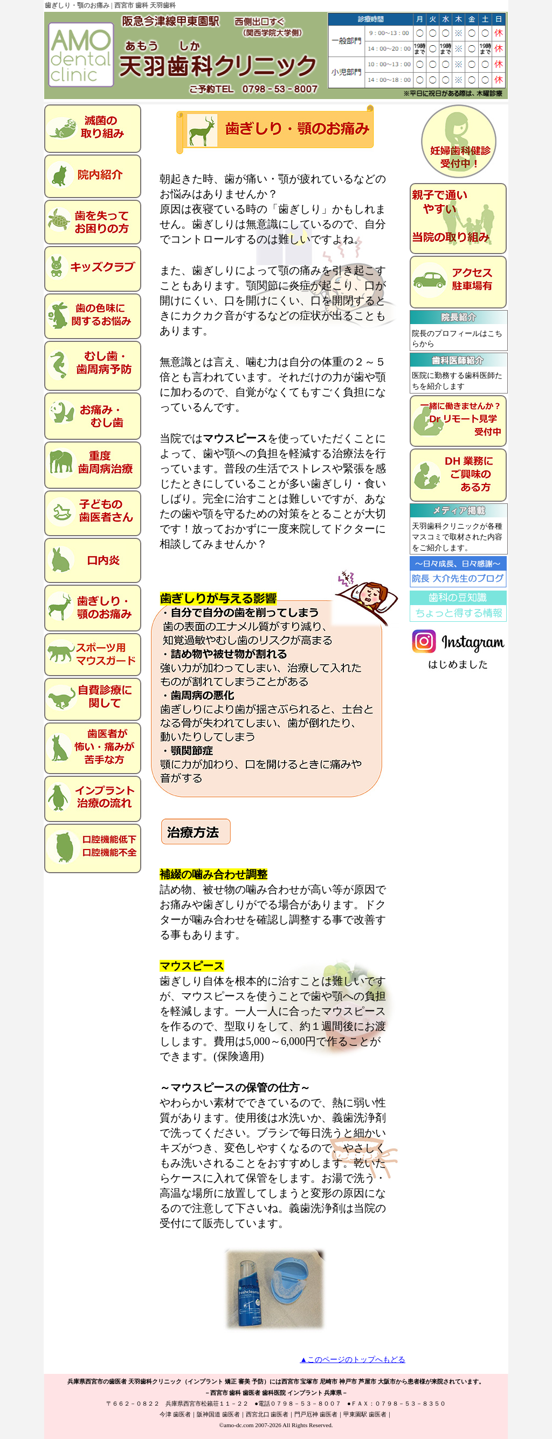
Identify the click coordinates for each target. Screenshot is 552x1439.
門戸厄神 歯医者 (315, 1414)
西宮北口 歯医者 (267, 1414)
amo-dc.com (239, 1425)
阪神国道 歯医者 (218, 1414)
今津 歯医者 (175, 1414)
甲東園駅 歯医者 (365, 1414)
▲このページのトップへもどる (352, 1360)
